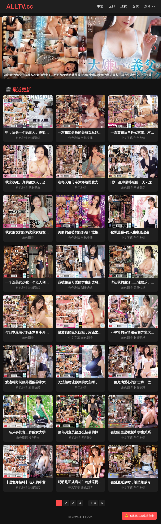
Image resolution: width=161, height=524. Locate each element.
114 (93, 503)
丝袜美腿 (87, 137)
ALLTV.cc (19, 6)
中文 (100, 6)
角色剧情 (21, 137)
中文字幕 (127, 137)
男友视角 (34, 187)
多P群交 (34, 437)
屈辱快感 (139, 287)
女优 (135, 6)
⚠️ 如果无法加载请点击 (139, 515)
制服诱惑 (34, 137)
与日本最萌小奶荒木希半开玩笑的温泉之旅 (37, 332)
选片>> (149, 6)
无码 (112, 6)
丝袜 (123, 6)
